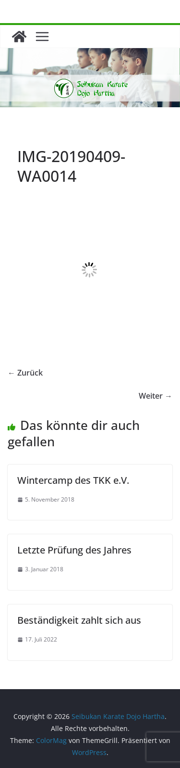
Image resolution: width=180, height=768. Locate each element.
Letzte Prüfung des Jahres (74, 549)
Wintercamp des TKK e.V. (73, 480)
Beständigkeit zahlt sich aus (79, 620)
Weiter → (155, 395)
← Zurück (25, 372)
